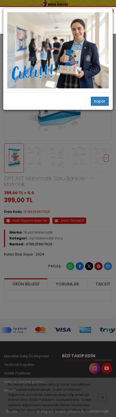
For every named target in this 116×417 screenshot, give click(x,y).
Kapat (99, 101)
